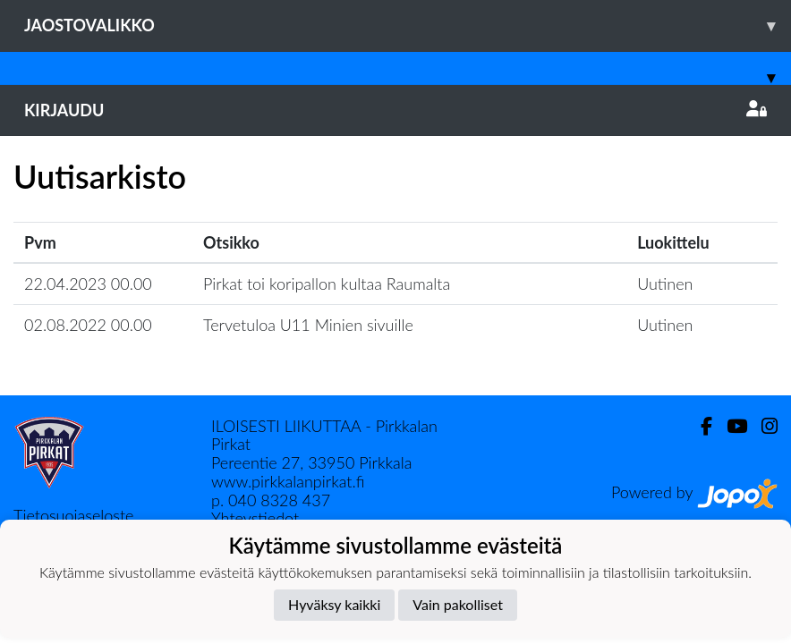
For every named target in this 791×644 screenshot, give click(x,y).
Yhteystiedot (255, 518)
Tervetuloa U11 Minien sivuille (308, 325)
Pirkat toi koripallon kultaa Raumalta (326, 283)
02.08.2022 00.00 (88, 325)
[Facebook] (699, 426)
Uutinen (665, 283)
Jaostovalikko (407, 25)
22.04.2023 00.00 (88, 283)
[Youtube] (729, 426)
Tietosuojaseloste (73, 515)
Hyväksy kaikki (334, 604)
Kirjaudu (395, 110)
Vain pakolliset (458, 604)
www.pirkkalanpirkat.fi (287, 481)
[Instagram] (762, 426)
